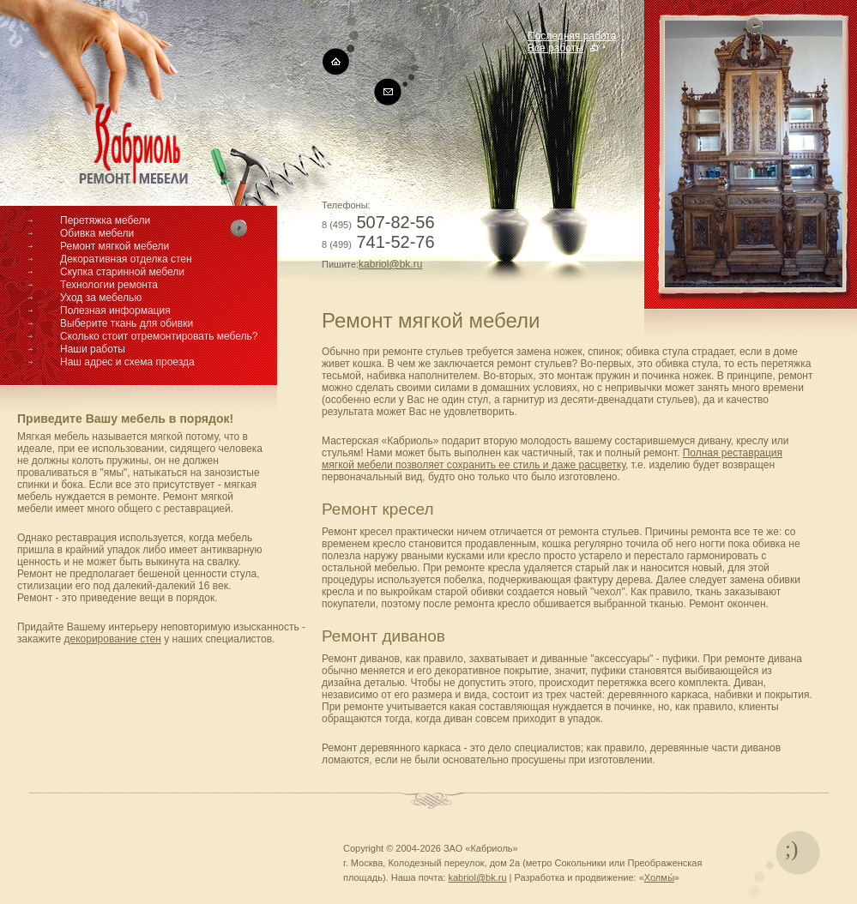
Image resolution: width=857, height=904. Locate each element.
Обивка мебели (97, 233)
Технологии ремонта (109, 285)
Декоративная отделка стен (126, 259)
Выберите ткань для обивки (126, 323)
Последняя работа (572, 36)
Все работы (555, 48)
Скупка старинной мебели (122, 272)
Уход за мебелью (101, 298)
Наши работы (92, 349)
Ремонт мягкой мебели (114, 246)
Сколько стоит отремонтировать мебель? (159, 336)
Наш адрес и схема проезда (127, 362)
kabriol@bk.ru (390, 264)
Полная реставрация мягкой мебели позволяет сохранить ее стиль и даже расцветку (552, 459)
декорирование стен (111, 639)
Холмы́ (659, 877)
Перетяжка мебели (105, 220)
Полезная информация (115, 310)
